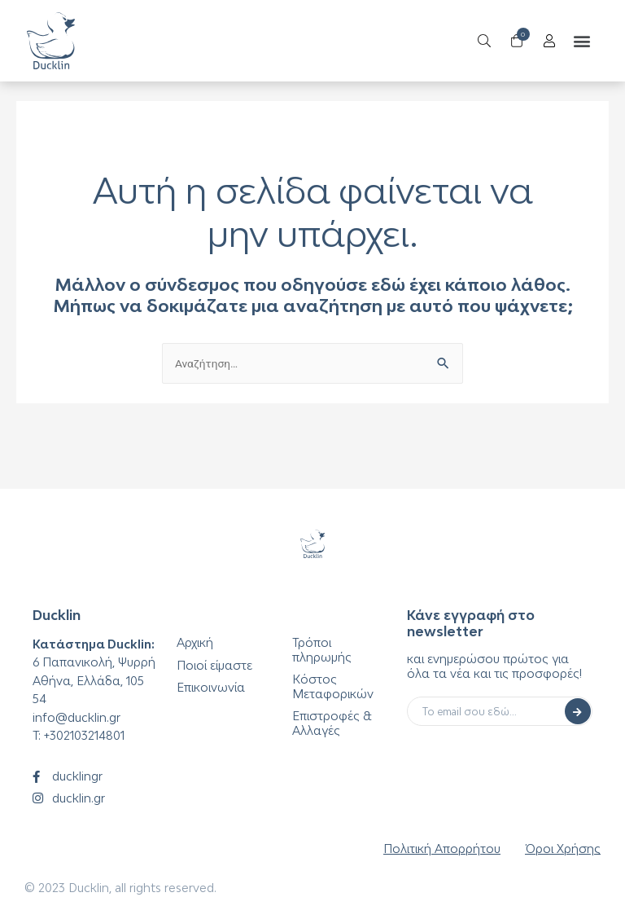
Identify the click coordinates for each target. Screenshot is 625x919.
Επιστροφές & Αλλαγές (332, 723)
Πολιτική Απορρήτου (441, 848)
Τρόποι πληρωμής (322, 649)
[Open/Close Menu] (543, 41)
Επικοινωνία (211, 687)
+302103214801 (84, 735)
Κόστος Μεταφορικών (333, 686)
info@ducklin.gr (76, 717)
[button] (575, 41)
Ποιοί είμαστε (214, 665)
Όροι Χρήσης (563, 848)
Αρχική (195, 642)
